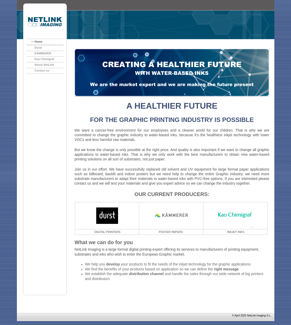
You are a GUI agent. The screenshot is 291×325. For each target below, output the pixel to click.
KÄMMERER (43, 53)
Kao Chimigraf (44, 59)
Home (39, 41)
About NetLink (44, 64)
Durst (38, 47)
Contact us (42, 70)
